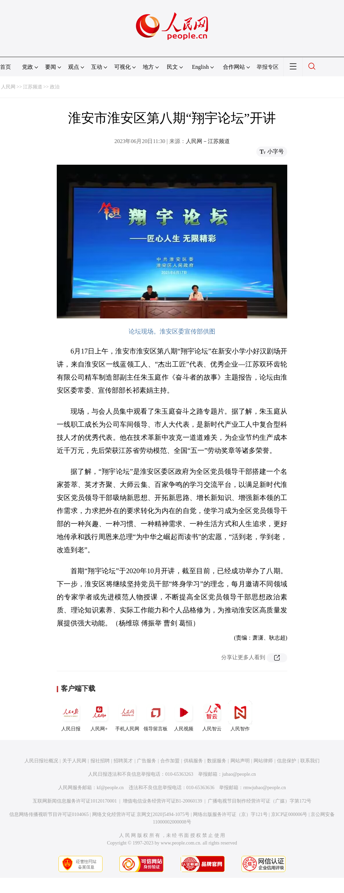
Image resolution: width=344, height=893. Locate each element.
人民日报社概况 (41, 760)
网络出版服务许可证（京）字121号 (230, 814)
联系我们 (310, 760)
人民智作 (240, 715)
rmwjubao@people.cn (264, 787)
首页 (5, 67)
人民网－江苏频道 (208, 141)
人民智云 (212, 715)
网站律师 (263, 760)
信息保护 (286, 760)
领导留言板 (155, 715)
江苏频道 (32, 86)
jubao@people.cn (239, 774)
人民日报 (71, 715)
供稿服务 (193, 760)
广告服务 (146, 760)
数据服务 (216, 760)
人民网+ (99, 715)
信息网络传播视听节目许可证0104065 (49, 814)
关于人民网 (74, 760)
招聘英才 (123, 760)
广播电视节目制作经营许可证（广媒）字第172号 (259, 801)
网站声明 (240, 760)
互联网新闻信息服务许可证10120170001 (75, 801)
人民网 (8, 86)
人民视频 (184, 715)
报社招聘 (100, 760)
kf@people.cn (110, 787)
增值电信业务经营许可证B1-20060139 (162, 801)
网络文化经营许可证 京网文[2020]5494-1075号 (141, 814)
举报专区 (268, 67)
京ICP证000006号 (289, 814)
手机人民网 (127, 715)
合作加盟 (170, 760)
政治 (55, 86)
